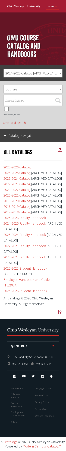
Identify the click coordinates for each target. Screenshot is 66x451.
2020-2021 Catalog (17, 195)
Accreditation (17, 388)
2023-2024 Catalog (17, 178)
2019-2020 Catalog (17, 201)
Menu (51, 6)
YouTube (24, 376)
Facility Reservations (17, 405)
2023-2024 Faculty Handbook (25, 234)
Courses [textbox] (11, 89)
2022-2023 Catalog (17, 184)
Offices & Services (15, 396)
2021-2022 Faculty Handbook (25, 257)
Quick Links (19, 346)
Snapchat (51, 376)
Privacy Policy (42, 402)
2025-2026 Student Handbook (25, 291)
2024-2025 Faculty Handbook (25, 223)
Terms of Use (41, 395)
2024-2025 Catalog (17, 173)
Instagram (42, 376)
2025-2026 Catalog (17, 167)
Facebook (14, 376)
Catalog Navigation (21, 135)
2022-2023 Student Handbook (25, 268)
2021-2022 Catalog (17, 189)
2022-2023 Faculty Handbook (25, 246)
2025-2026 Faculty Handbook (25, 217)
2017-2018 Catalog (17, 212)
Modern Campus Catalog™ (42, 446)
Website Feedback (44, 415)
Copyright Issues (43, 388)
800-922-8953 (20, 363)
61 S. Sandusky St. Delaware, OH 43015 (34, 356)
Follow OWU (41, 409)
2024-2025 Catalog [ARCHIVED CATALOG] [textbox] (33, 73)
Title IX (14, 422)
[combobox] (33, 73)
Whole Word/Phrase (12, 114)
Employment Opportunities (18, 414)
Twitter (33, 376)
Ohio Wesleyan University (24, 6)
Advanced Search (14, 123)
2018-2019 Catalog (17, 206)
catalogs (11, 442)
